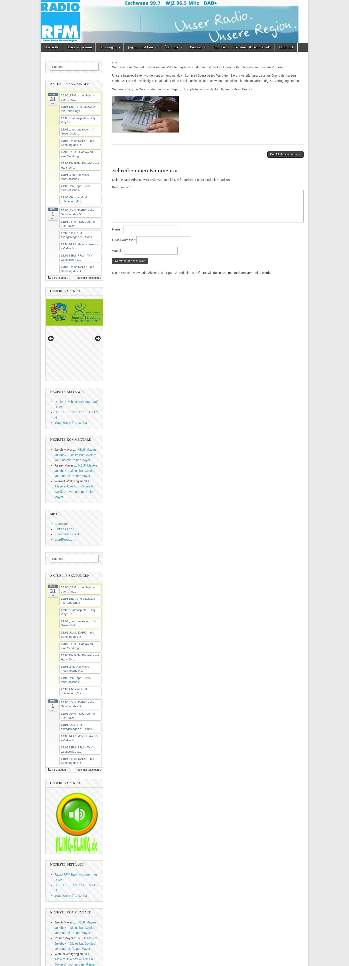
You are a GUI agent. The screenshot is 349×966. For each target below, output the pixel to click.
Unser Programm (79, 47)
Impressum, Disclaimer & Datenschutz (242, 47)
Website (117, 251)
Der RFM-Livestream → (285, 154)
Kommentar (121, 187)
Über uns (171, 47)
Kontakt (196, 47)
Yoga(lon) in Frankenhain (72, 367)
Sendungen (108, 47)
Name (117, 229)
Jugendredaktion (140, 47)
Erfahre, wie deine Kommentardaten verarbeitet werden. (234, 273)
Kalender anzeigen (89, 277)
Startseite (51, 47)
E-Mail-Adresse (124, 240)
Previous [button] (51, 311)
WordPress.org (65, 484)
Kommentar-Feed (67, 479)
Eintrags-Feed (64, 474)
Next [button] (97, 311)
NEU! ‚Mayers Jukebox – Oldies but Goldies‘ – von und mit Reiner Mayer (76, 400)
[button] (57, 278)
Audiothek (286, 47)
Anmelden (62, 468)
